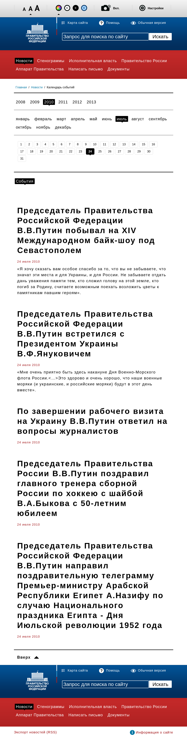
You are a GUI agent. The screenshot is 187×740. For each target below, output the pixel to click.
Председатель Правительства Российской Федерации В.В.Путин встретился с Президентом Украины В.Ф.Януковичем (85, 334)
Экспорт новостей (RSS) (35, 732)
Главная (21, 87)
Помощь (113, 23)
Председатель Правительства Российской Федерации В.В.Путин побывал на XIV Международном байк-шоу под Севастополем (86, 230)
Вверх (24, 657)
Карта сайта (78, 23)
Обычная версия (152, 23)
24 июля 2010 (28, 261)
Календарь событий (61, 87)
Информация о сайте (154, 732)
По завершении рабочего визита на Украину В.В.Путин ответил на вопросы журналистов (92, 421)
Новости (37, 87)
